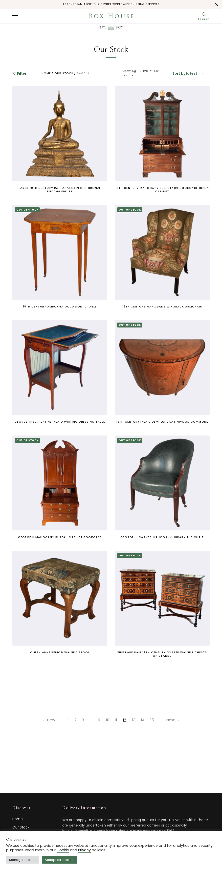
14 (144, 719)
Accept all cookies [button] (59, 859)
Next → (175, 719)
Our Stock (64, 73)
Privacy (84, 850)
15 (153, 719)
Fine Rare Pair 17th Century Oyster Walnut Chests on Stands (162, 654)
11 (116, 719)
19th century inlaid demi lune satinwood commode (162, 422)
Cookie (63, 850)
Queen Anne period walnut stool (59, 652)
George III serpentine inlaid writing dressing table (60, 422)
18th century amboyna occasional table (60, 306)
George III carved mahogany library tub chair (162, 537)
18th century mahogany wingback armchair (162, 306)
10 (107, 719)
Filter (19, 73)
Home (46, 73)
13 (134, 719)
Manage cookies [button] (22, 859)
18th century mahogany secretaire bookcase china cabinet (162, 189)
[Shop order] (189, 73)
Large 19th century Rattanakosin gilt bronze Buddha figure (60, 189)
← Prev (46, 719)
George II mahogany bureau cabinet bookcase (60, 537)
